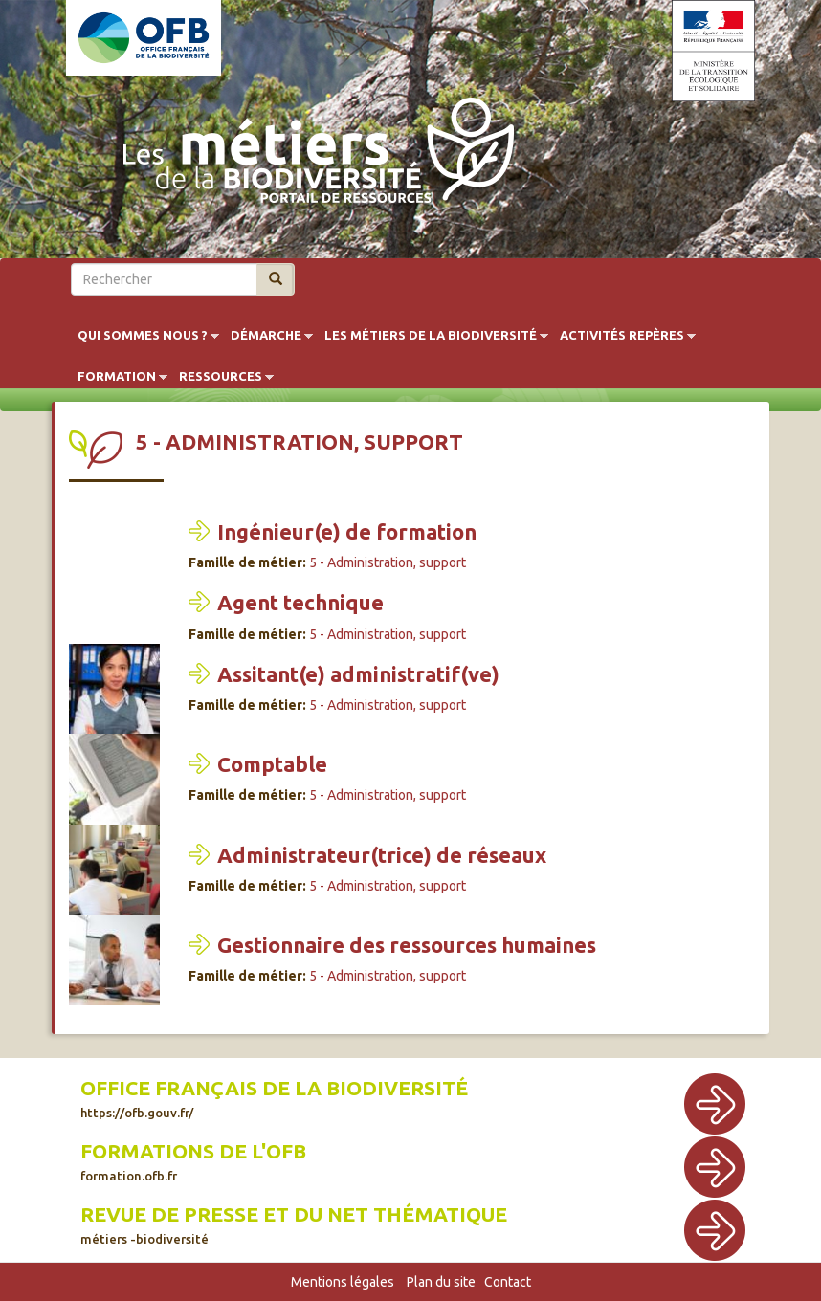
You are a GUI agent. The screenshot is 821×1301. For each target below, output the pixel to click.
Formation (116, 377)
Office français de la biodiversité (274, 1098)
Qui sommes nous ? (142, 335)
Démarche (266, 335)
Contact (507, 1282)
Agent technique (300, 602)
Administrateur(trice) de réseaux (381, 855)
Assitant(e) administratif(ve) (358, 674)
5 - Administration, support (387, 562)
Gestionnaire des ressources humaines (406, 945)
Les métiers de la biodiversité (430, 335)
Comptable (272, 764)
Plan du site (441, 1282)
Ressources (220, 377)
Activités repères (622, 335)
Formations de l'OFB (193, 1161)
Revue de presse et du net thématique (293, 1224)
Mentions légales (342, 1282)
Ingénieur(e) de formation (347, 531)
